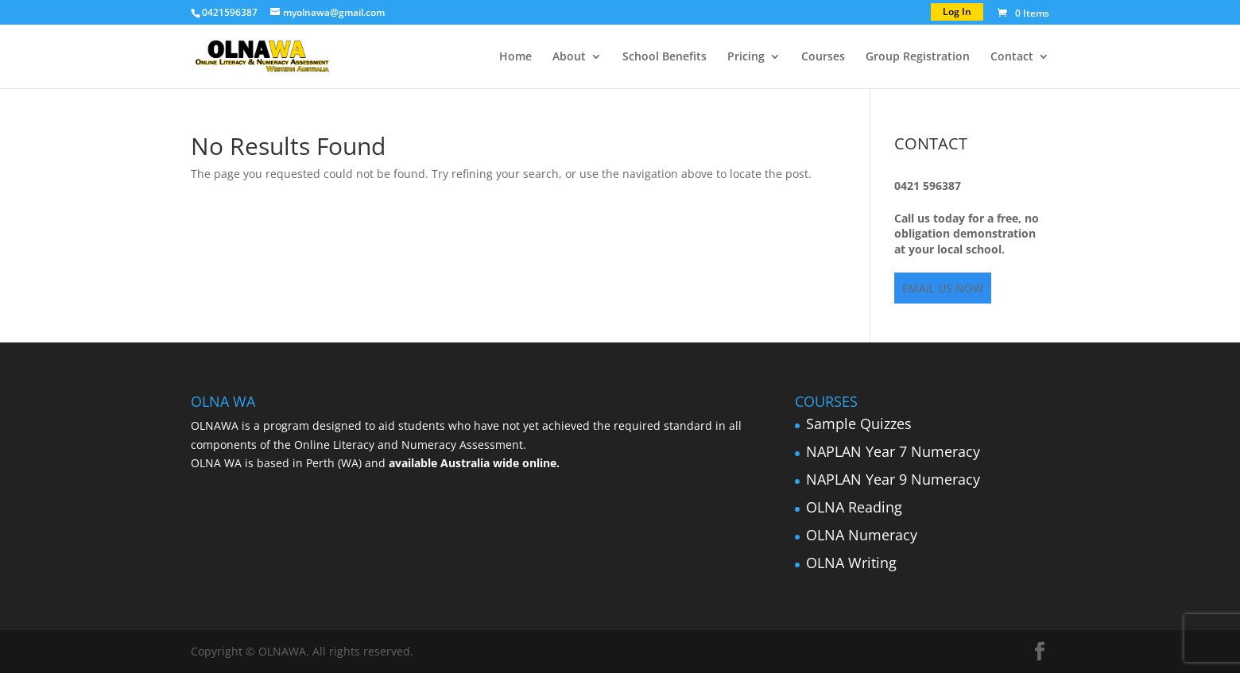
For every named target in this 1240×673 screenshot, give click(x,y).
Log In (957, 11)
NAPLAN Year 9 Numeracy (893, 479)
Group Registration (918, 57)
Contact (1011, 57)
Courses (823, 57)
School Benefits (664, 57)
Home (515, 57)
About (569, 57)
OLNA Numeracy (861, 534)
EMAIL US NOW (942, 288)
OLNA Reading (854, 506)
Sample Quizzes (859, 423)
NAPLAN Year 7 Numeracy (893, 451)
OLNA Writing (851, 562)
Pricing (746, 57)
